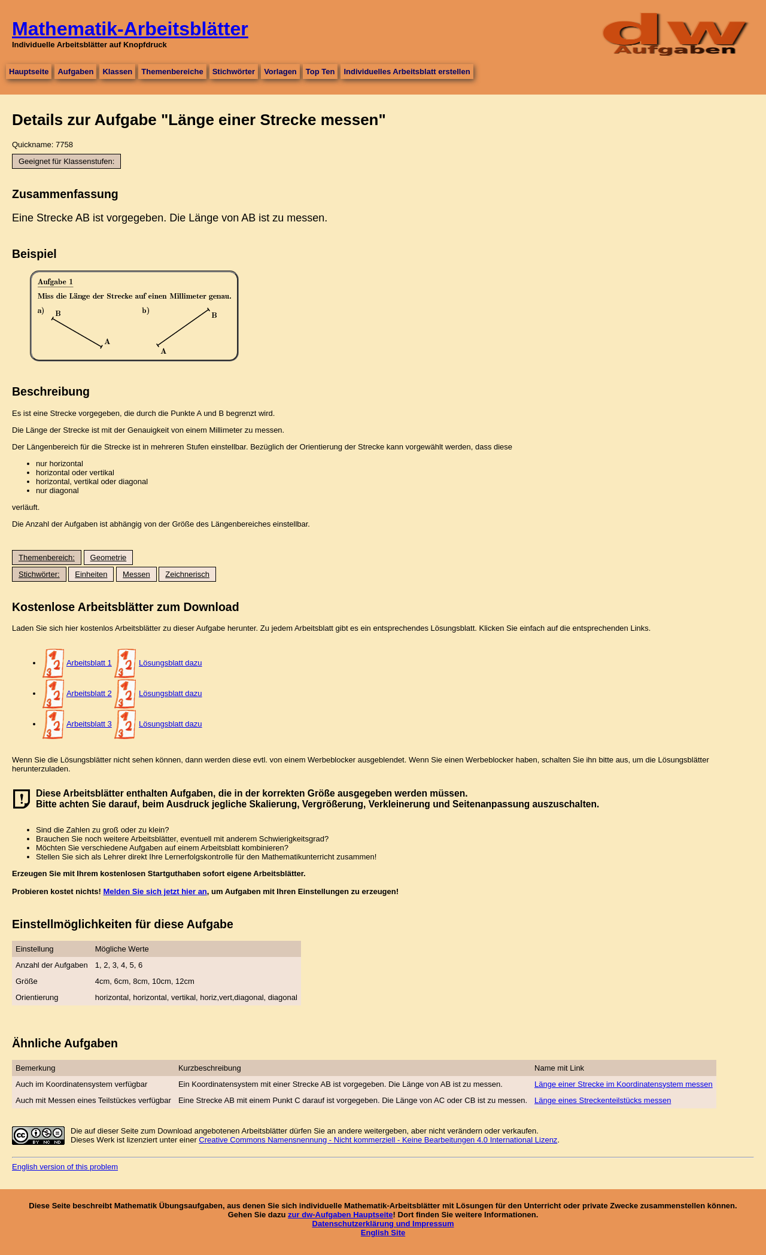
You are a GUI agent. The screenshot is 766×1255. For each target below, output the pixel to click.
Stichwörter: (39, 574)
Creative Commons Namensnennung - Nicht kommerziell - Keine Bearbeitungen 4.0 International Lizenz (378, 1139)
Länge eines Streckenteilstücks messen (602, 1100)
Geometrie (108, 557)
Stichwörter (234, 71)
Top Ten (320, 71)
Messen (136, 574)
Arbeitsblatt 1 (89, 662)
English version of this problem (65, 1166)
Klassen (117, 71)
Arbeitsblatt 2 (89, 693)
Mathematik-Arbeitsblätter (130, 28)
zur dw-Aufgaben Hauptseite (340, 1214)
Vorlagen (280, 71)
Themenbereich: (47, 557)
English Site (383, 1232)
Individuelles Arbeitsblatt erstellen (407, 71)
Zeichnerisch (187, 574)
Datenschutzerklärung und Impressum (383, 1223)
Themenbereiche (172, 71)
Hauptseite (28, 71)
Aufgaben (75, 71)
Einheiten (91, 574)
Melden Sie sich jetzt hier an (154, 891)
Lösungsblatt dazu (170, 662)
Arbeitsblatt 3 (89, 723)
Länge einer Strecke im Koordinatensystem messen (623, 1084)
